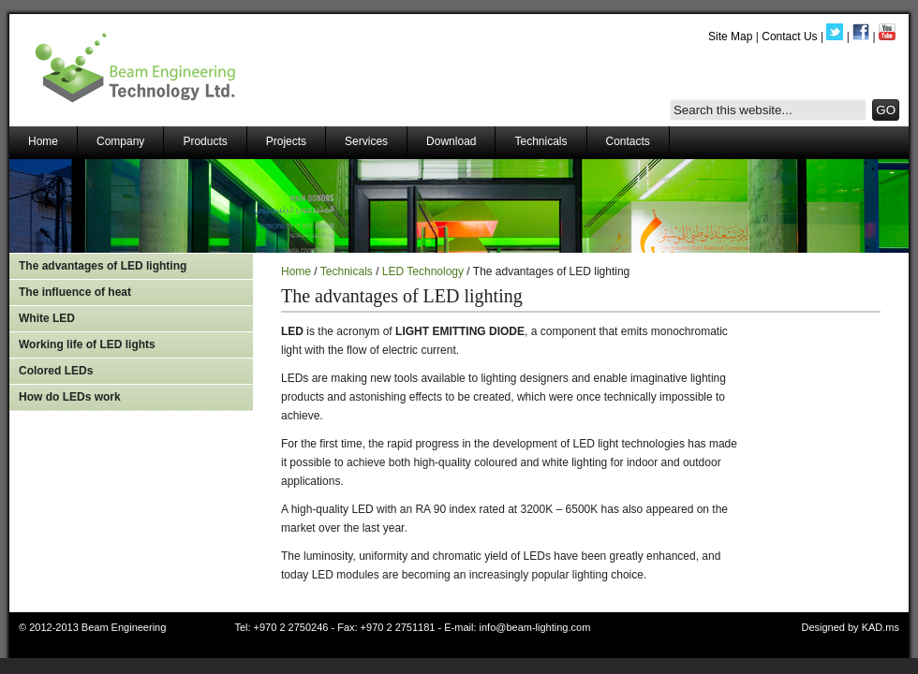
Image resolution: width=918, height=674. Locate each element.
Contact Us (789, 36)
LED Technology (423, 271)
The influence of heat (75, 292)
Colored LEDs (56, 370)
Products (205, 141)
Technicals (540, 141)
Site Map (730, 36)
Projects (286, 141)
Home (43, 141)
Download (451, 141)
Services (366, 141)
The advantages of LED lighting (102, 265)
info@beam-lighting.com (535, 627)
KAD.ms (880, 627)
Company (120, 141)
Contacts (628, 141)
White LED (47, 318)
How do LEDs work (70, 396)
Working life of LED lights (87, 344)
